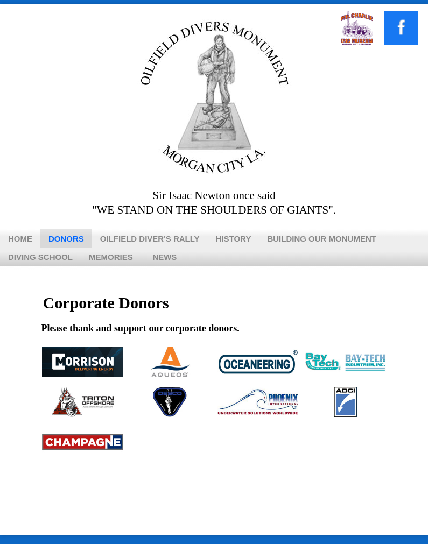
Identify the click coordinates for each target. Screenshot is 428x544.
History (233, 238)
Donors (66, 238)
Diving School (40, 257)
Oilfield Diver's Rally (150, 238)
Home (20, 238)
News (164, 257)
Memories (111, 257)
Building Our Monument (321, 238)
